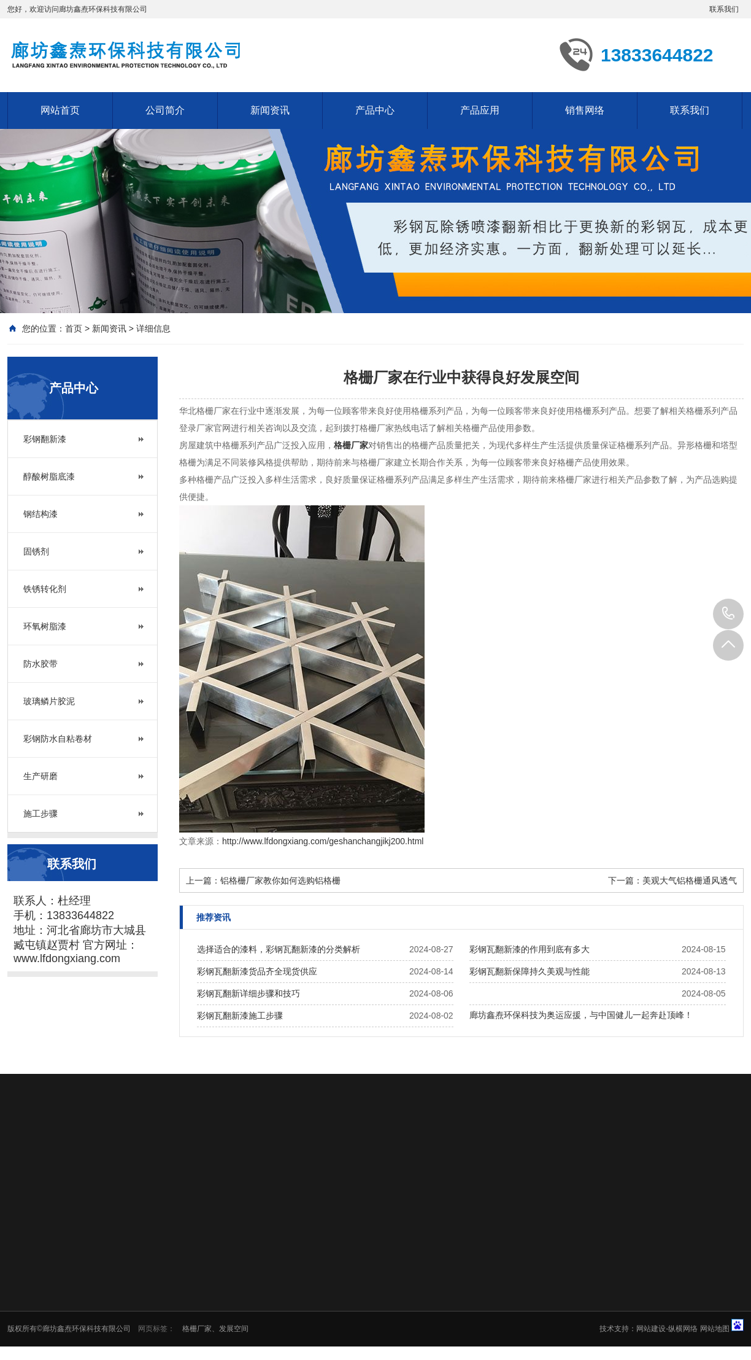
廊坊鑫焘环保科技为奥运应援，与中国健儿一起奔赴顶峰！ (581, 1015)
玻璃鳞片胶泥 (49, 701)
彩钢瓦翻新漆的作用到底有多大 (529, 949)
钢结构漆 (40, 514)
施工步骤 (40, 813)
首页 (73, 328)
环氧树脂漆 (44, 626)
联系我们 (724, 9)
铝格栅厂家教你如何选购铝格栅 (280, 880)
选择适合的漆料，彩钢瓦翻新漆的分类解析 (278, 949)
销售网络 (584, 110)
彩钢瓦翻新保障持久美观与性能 (529, 971)
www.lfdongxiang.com (66, 958)
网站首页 (60, 110)
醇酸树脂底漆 (49, 476)
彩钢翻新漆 (44, 439)
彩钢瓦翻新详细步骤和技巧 (248, 993)
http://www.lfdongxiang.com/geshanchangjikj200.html (322, 841)
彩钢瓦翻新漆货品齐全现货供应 (257, 971)
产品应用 (479, 110)
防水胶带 (40, 664)
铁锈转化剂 (44, 589)
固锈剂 (36, 551)
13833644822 (728, 614)
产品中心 (375, 110)
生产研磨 (40, 776)
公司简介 (165, 110)
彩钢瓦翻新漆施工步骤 (240, 1015)
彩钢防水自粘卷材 (57, 739)
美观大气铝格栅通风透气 (689, 880)
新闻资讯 (270, 110)
